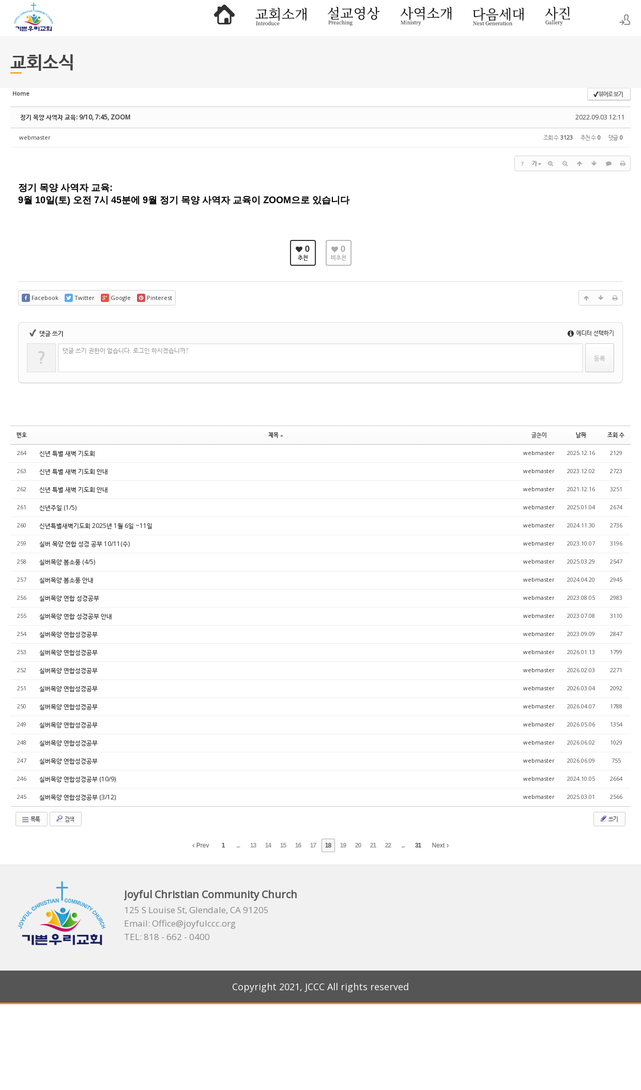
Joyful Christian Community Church (210, 894)
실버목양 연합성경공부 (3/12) (77, 797)
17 (313, 845)
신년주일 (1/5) (58, 507)
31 (418, 845)
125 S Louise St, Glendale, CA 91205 (196, 910)
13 (253, 845)
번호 (22, 434)
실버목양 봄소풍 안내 (66, 580)
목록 (30, 819)
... (238, 845)
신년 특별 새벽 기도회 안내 (73, 471)
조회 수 (615, 434)
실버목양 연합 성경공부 (69, 598)
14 (268, 845)
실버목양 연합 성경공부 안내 (75, 616)
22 (388, 845)
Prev (200, 845)
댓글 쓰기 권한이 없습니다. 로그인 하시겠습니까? (125, 350)
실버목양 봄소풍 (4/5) (67, 561)
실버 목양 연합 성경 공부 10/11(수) (84, 543)
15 (283, 845)
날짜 (581, 434)
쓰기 (608, 818)
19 (343, 845)
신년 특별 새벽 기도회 (67, 453)
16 (298, 845)
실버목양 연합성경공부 (68, 634)
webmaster (35, 137)
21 (373, 845)
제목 (275, 434)
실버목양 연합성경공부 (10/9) (77, 779)
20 (358, 845)
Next (440, 845)
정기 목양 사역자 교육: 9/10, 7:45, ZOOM (75, 117)
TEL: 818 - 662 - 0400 (167, 937)
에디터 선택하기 (591, 333)
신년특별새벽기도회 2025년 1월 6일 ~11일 (95, 525)
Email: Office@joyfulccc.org (180, 923)
